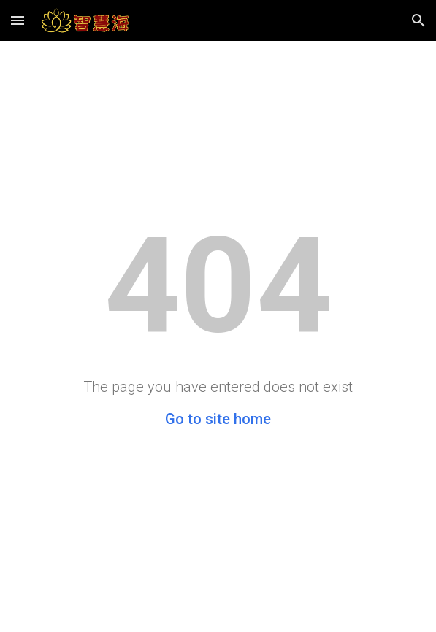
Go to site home (218, 419)
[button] (17, 20)
